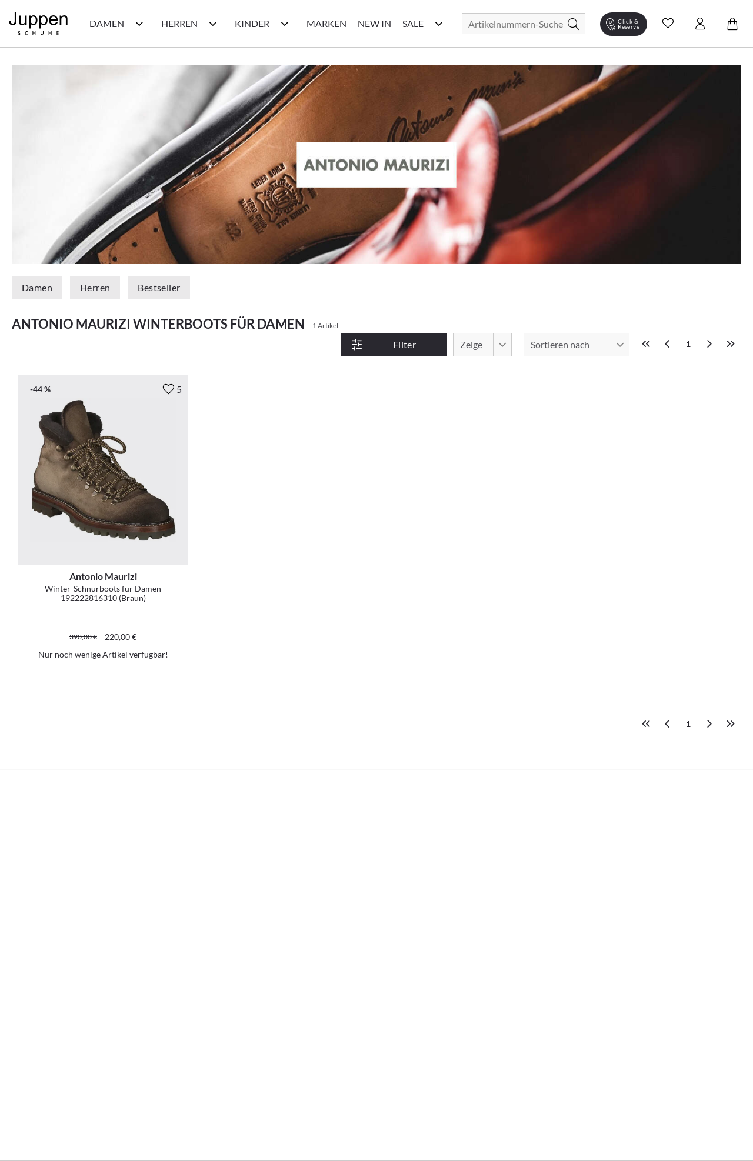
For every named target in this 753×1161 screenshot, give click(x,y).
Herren (95, 287)
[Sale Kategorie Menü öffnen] (439, 23)
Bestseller (159, 287)
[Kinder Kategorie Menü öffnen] (284, 23)
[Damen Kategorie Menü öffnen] (139, 23)
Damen (37, 287)
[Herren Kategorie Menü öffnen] (213, 23)
